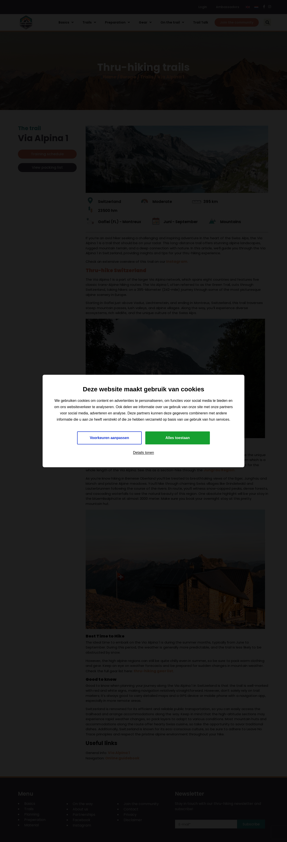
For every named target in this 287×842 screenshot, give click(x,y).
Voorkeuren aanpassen (109, 438)
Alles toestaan (177, 438)
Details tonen (143, 452)
